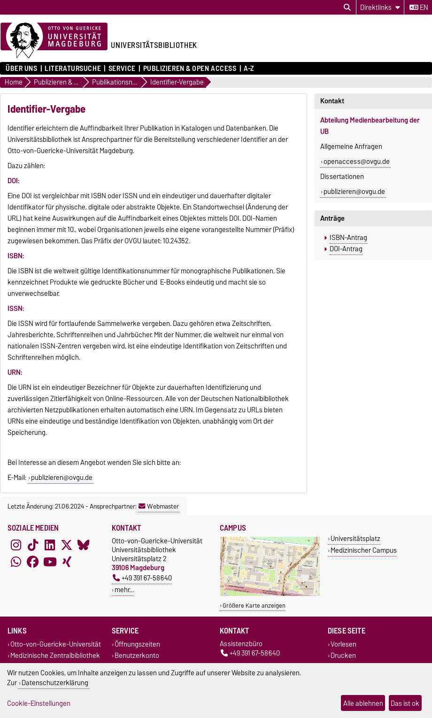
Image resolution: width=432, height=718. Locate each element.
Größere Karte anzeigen (254, 605)
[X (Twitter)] (66, 544)
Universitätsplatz (355, 538)
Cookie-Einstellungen (38, 703)
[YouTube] (49, 561)
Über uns (21, 68)
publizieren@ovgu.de (62, 477)
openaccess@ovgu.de (357, 161)
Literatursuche (73, 68)
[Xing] (66, 561)
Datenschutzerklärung (55, 682)
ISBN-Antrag (348, 237)
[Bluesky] (83, 544)
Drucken (343, 655)
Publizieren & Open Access (190, 68)
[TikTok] (32, 544)
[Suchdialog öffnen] (347, 7)
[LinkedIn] (49, 544)
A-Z (249, 68)
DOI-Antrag (346, 249)
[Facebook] (32, 561)
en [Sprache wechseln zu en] (418, 7)
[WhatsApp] (16, 561)
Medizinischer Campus (364, 550)
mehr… (124, 589)
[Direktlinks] (380, 7)
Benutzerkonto (137, 655)
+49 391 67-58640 (142, 578)
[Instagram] (16, 544)
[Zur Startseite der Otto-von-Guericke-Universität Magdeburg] (54, 41)
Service (122, 68)
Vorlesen (343, 644)
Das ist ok (405, 703)
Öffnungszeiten (137, 644)
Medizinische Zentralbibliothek (55, 655)
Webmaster (159, 506)
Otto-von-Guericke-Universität (55, 644)
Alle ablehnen (363, 703)
